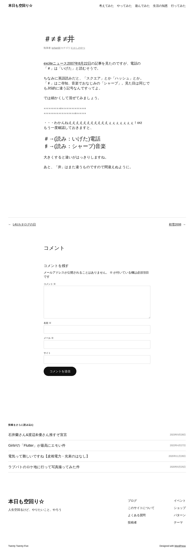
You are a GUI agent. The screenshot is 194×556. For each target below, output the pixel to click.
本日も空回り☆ (20, 6)
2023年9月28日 (178, 434)
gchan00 (56, 48)
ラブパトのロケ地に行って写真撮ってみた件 (44, 467)
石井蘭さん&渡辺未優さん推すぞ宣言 (37, 435)
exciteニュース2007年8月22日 (67, 63)
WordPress (180, 546)
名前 (47, 323)
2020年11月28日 (177, 456)
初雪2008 (175, 224)
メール (48, 338)
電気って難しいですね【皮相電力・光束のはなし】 (49, 456)
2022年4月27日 (178, 445)
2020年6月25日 (178, 466)
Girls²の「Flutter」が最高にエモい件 (36, 445)
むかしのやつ (78, 48)
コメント (50, 284)
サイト (47, 353)
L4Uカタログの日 (24, 224)
